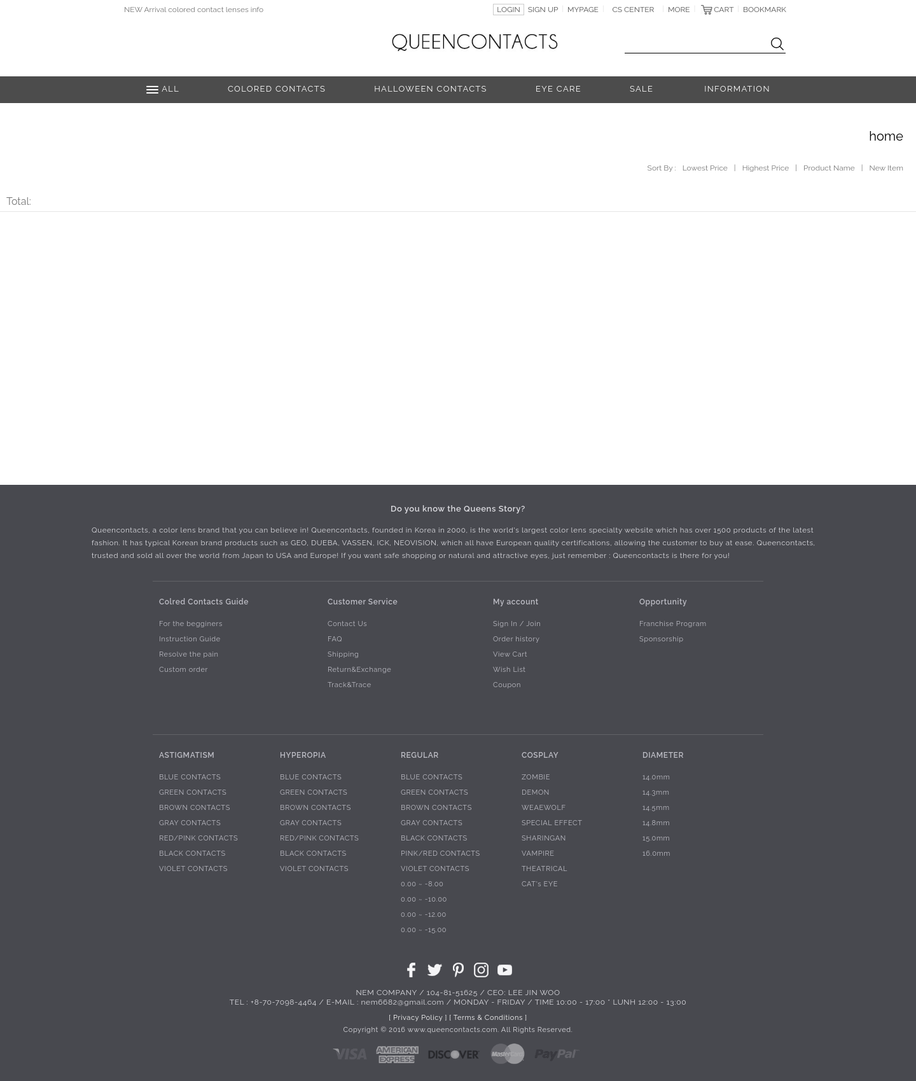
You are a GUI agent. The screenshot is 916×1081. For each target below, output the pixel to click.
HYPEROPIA (303, 755)
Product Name (829, 168)
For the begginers (191, 624)
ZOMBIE (536, 778)
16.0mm (656, 854)
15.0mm (656, 839)
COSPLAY (540, 755)
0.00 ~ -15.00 (424, 930)
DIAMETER (663, 755)
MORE (679, 9)
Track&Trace (349, 685)
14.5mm (656, 808)
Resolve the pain (189, 655)
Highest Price (765, 168)
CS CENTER (634, 9)
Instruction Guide (190, 640)
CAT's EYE (540, 885)
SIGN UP (543, 9)
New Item (886, 168)
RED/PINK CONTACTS (198, 839)
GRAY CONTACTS (190, 823)
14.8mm (656, 823)
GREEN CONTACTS (192, 793)
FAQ (335, 640)
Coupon (507, 685)
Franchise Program (673, 624)
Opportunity (663, 601)
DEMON (536, 793)
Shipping (343, 655)
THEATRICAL (544, 869)
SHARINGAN (544, 839)
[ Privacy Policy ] (418, 1018)
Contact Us (347, 624)
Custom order (183, 670)
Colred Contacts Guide (204, 601)
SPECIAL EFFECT (552, 823)
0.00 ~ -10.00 (424, 900)
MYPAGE (583, 9)
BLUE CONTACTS (190, 778)
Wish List (509, 670)
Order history (516, 640)
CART (723, 9)
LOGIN (508, 9)
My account (516, 601)
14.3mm (656, 793)
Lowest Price (705, 168)
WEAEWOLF (544, 808)
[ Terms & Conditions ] (488, 1018)
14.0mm (656, 778)
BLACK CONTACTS (192, 854)
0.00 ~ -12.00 (424, 915)
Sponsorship (661, 640)
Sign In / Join (517, 624)
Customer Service (363, 601)
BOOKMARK (764, 9)
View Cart (510, 655)
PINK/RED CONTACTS (440, 854)
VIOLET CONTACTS (193, 869)
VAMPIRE (538, 854)
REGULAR (420, 755)
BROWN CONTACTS (194, 808)
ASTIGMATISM (186, 755)
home (886, 136)
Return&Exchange (359, 670)
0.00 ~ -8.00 (422, 885)
